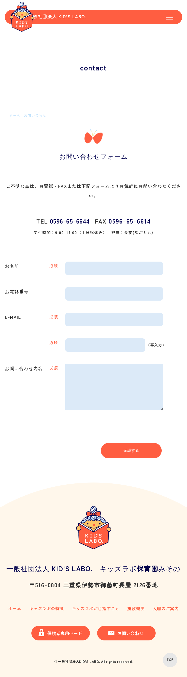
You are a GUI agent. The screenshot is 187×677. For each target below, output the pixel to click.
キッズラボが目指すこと (96, 608)
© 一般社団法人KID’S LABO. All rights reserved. (93, 660)
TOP (170, 660)
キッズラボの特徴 (46, 608)
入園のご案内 (164, 608)
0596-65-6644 (71, 221)
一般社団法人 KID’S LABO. (71, 17)
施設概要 (136, 608)
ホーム (15, 608)
